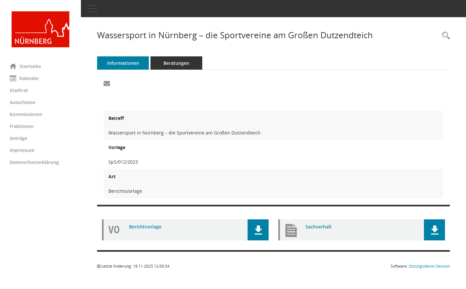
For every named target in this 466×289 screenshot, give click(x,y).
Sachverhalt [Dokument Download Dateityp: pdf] (318, 227)
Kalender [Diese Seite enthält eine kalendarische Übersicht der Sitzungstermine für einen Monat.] (24, 78)
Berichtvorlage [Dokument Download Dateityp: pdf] (145, 227)
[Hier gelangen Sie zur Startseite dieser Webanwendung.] (40, 29)
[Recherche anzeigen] (444, 35)
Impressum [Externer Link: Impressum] (22, 150)
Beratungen (176, 63)
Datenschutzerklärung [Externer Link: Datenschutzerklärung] (34, 162)
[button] (258, 229)
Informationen (123, 63)
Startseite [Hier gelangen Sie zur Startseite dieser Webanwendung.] (25, 66)
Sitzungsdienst (429, 266)
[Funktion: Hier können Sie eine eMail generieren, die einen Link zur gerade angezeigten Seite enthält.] (107, 83)
